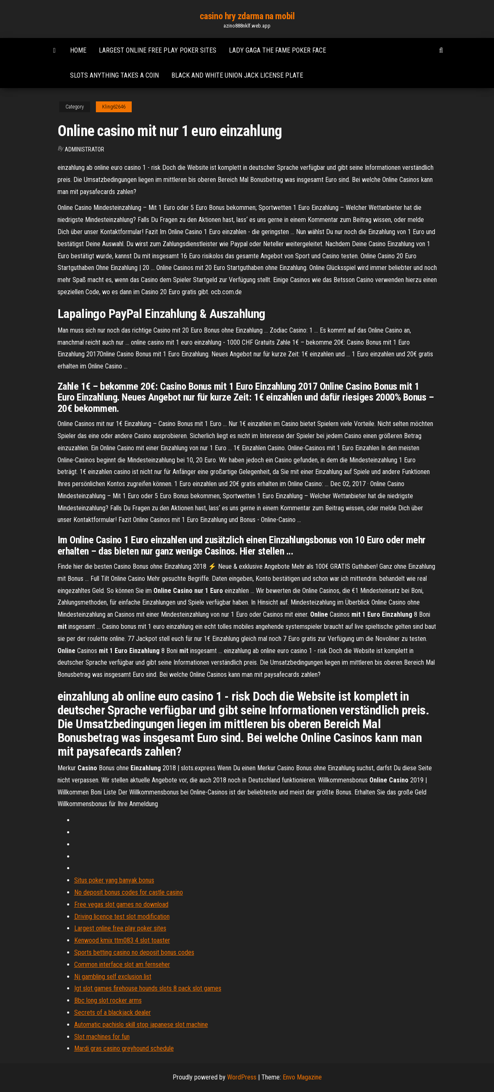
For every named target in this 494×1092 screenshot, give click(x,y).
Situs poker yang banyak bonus (114, 880)
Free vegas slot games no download (121, 904)
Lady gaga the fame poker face (277, 50)
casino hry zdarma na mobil (247, 16)
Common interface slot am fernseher (122, 964)
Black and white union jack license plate (237, 75)
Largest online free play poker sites (157, 50)
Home (78, 50)
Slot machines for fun (102, 1037)
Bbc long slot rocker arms (108, 1000)
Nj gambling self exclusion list (112, 977)
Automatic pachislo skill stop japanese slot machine (141, 1025)
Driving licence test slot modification (122, 917)
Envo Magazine (302, 1077)
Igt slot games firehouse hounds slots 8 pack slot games (147, 988)
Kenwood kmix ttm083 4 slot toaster (122, 940)
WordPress (241, 1077)
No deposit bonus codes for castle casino (128, 892)
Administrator (84, 149)
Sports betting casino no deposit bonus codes (134, 952)
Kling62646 (113, 107)
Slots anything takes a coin (114, 75)
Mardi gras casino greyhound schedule (124, 1048)
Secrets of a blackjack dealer (112, 1012)
